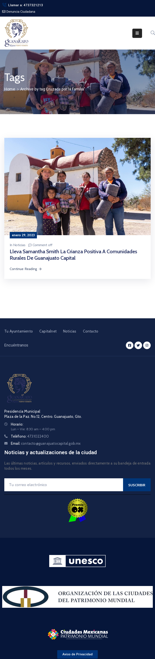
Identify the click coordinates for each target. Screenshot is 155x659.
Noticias (19, 245)
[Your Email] (63, 484)
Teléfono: (30, 436)
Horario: (17, 424)
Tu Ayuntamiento (18, 331)
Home (9, 89)
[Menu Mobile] (137, 33)
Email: (46, 443)
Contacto (90, 331)
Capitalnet (48, 331)
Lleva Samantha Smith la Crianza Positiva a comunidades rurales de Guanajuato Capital (73, 254)
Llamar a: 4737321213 (25, 5)
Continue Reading (26, 269)
